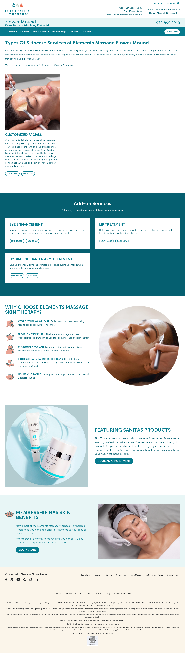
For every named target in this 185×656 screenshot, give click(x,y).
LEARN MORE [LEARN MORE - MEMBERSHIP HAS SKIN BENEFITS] (27, 549)
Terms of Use (70, 593)
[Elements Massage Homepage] (20, 9)
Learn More (12, 174)
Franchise (85, 575)
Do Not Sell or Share (122, 593)
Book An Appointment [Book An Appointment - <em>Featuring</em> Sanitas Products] (114, 460)
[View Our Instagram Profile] (30, 579)
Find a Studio (135, 575)
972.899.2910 (168, 23)
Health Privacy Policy (154, 575)
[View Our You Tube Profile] (18, 579)
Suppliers (97, 575)
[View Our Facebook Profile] (6, 579)
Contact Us (173, 3)
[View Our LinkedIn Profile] (36, 579)
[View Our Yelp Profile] (24, 579)
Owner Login (172, 575)
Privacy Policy (86, 593)
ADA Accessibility (103, 593)
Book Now (172, 32)
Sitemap (57, 593)
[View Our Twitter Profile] (12, 579)
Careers (157, 3)
